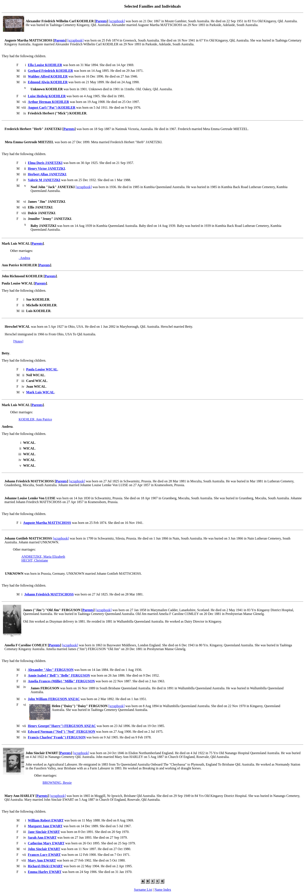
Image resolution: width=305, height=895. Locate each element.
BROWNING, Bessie (57, 782)
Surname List (143, 889)
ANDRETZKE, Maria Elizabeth (43, 556)
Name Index (163, 889)
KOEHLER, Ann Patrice (35, 419)
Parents (101, 21)
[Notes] (18, 341)
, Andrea (24, 258)
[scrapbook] (117, 21)
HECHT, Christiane (34, 560)
